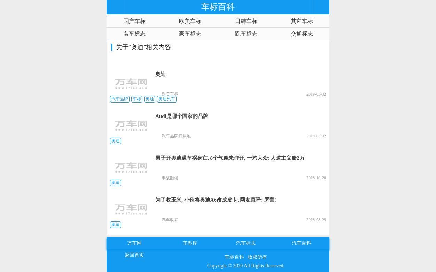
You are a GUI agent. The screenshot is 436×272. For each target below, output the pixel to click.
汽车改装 (170, 219)
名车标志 (134, 34)
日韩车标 (246, 21)
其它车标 (302, 21)
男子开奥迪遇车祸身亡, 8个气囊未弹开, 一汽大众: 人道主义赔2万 (230, 158)
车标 (137, 99)
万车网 (134, 243)
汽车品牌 (119, 99)
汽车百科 (301, 243)
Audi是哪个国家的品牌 (181, 116)
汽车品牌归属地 (176, 136)
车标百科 (234, 257)
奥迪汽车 (166, 99)
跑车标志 (246, 34)
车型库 (190, 243)
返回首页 (134, 255)
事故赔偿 (170, 177)
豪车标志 (190, 34)
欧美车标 (190, 21)
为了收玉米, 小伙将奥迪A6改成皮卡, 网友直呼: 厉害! (215, 200)
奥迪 (160, 74)
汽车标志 (246, 243)
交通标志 (302, 34)
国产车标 (134, 21)
